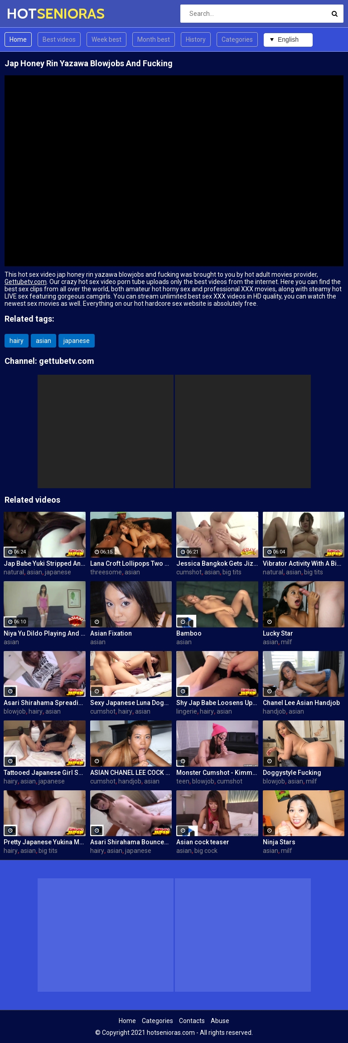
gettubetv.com (66, 361)
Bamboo (189, 633)
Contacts (192, 1020)
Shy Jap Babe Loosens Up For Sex (217, 702)
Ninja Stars (279, 842)
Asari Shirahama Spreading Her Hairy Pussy (45, 702)
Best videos (59, 39)
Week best (106, 39)
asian (43, 340)
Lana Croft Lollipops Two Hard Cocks (131, 563)
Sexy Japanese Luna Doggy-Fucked (131, 702)
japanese (76, 340)
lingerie (186, 711)
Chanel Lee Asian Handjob (301, 702)
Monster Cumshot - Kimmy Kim (217, 772)
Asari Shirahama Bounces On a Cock (131, 842)
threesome (106, 572)
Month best (153, 39)
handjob (274, 711)
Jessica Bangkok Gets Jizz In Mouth (217, 563)
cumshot (189, 572)
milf (286, 642)
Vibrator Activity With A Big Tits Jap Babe (304, 563)
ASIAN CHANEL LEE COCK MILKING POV (131, 772)
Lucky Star (278, 633)
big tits (232, 572)
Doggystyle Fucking (292, 772)
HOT (30, 13)
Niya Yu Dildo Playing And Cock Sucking (45, 633)
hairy (17, 340)
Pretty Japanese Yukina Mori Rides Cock (45, 842)
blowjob (15, 711)
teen (182, 781)
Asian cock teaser (202, 842)
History (196, 39)
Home (18, 39)
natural (14, 572)
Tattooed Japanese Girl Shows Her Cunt (45, 772)
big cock (206, 850)
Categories (237, 39)
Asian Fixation (111, 633)
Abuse (220, 1020)
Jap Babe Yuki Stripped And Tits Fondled (45, 563)
